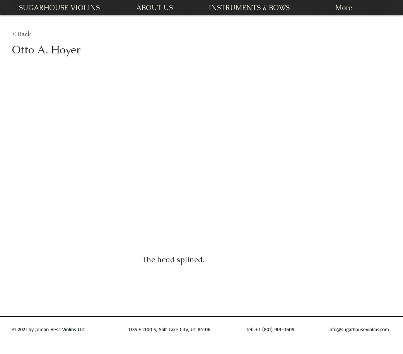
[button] (201, 155)
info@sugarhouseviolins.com (358, 329)
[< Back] (27, 34)
